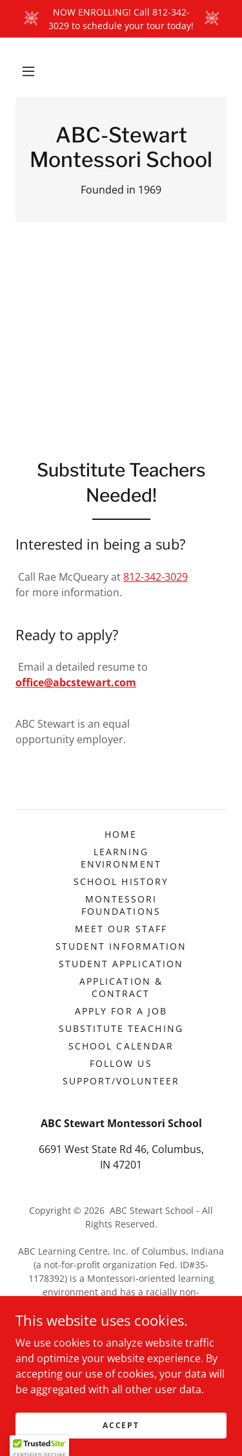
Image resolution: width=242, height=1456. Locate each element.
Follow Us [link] (121, 1063)
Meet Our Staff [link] (120, 929)
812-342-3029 (155, 577)
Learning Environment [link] (121, 858)
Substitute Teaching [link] (121, 1028)
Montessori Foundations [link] (120, 905)
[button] (28, 71)
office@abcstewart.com (75, 682)
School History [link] (121, 881)
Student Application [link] (121, 964)
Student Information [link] (121, 946)
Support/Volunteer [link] (121, 1081)
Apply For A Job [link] (120, 1011)
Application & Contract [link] (120, 987)
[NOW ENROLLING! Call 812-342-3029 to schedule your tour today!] (121, 18)
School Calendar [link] (120, 1046)
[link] (121, 148)
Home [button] (121, 834)
